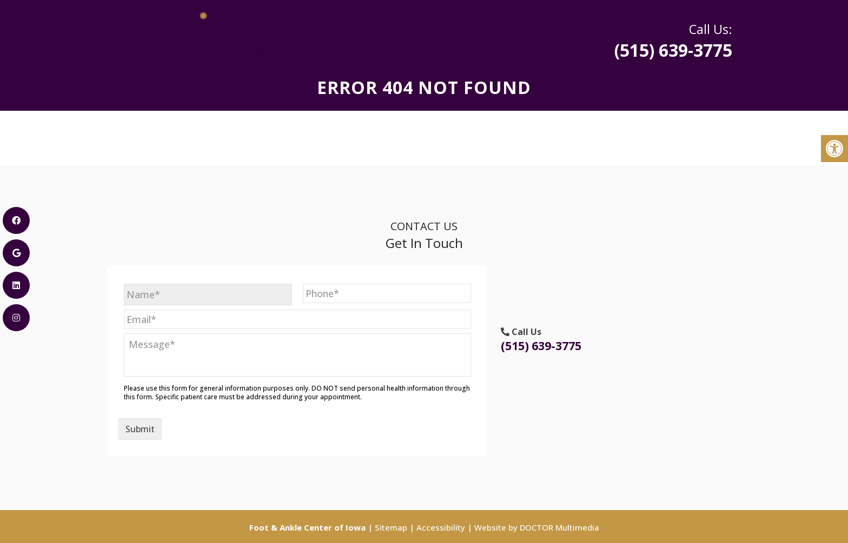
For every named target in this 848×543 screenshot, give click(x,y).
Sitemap (391, 527)
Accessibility (440, 527)
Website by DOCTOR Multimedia (536, 527)
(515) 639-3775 (635, 40)
